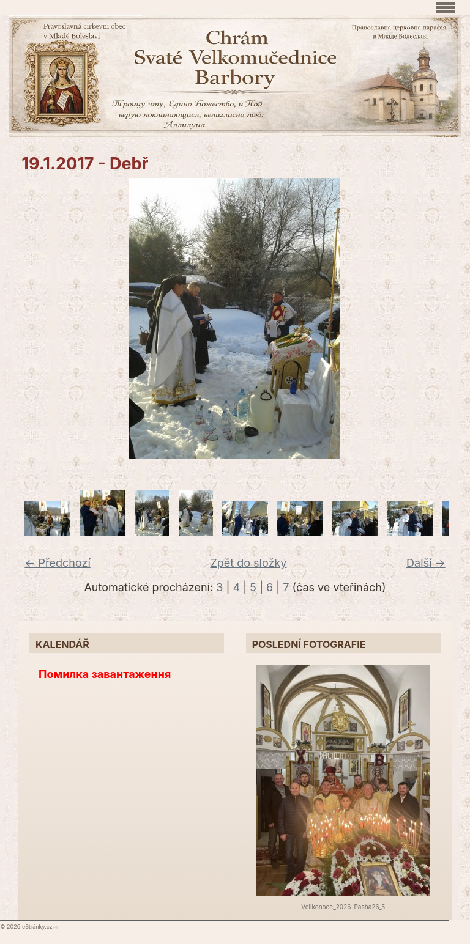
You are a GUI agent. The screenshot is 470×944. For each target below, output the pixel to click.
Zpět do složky (248, 562)
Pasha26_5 (369, 906)
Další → (426, 562)
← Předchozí (57, 562)
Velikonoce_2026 (326, 906)
